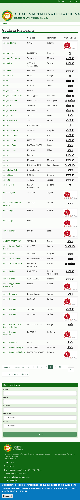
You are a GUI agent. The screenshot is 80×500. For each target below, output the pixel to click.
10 (60, 367)
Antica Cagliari (9, 192)
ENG (75, 1)
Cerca (40, 434)
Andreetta (7, 63)
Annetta (6, 180)
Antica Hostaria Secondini (9, 333)
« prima (7, 367)
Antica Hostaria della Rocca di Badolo (12, 325)
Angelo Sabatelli (10, 110)
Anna (5, 155)
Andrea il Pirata (9, 43)
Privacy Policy (9, 462)
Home (4, 24)
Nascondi (7, 496)
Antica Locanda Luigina (13, 347)
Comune (6, 406)
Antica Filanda (9, 278)
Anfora (6, 80)
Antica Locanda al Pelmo (14, 352)
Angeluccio (8, 115)
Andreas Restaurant (11, 58)
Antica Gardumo (10, 294)
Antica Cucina (9, 271)
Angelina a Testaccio (12, 90)
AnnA (5, 160)
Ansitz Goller (8, 185)
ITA (70, 1)
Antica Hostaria (9, 299)
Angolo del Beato (10, 135)
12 (71, 369)
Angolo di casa (9, 150)
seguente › (13, 374)
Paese (5, 422)
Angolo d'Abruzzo (10, 130)
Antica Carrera (9, 230)
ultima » (24, 374)
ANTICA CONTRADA (12, 241)
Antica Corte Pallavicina (13, 263)
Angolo (6, 125)
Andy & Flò (8, 75)
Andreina (7, 70)
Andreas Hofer (9, 53)
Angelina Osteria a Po (12, 95)
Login (61, 1)
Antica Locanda (10, 342)
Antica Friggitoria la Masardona (11, 285)
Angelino (7, 105)
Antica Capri (8, 210)
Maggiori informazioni (17, 491)
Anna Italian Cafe (10, 170)
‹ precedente (19, 367)
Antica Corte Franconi (12, 258)
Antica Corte (8, 253)
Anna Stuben (8, 175)
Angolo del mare (10, 140)
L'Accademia (12, 480)
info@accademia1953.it (21, 477)
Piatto (5, 397)
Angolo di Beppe (10, 145)
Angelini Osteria (10, 100)
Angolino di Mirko (10, 120)
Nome (5, 389)
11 (65, 367)
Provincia (7, 414)
